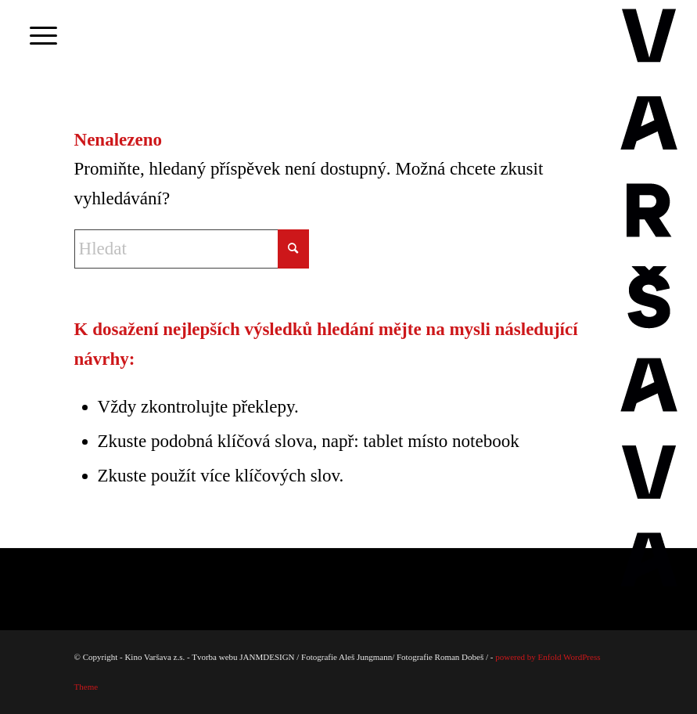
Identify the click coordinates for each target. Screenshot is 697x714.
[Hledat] (191, 249)
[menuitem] (35, 35)
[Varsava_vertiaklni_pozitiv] (649, 35)
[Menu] (35, 35)
